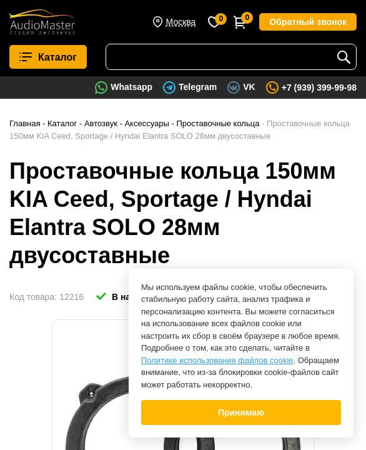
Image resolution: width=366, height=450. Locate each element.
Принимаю (241, 413)
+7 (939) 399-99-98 (319, 87)
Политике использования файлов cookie (217, 360)
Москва (181, 22)
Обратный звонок (308, 22)
